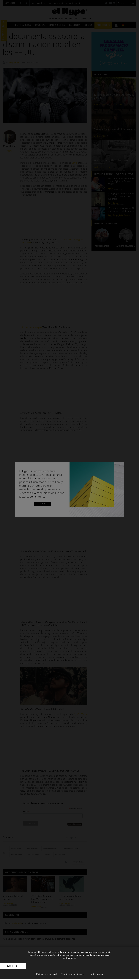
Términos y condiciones (72, 974)
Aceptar (13, 966)
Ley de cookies (96, 974)
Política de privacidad (46, 974)
